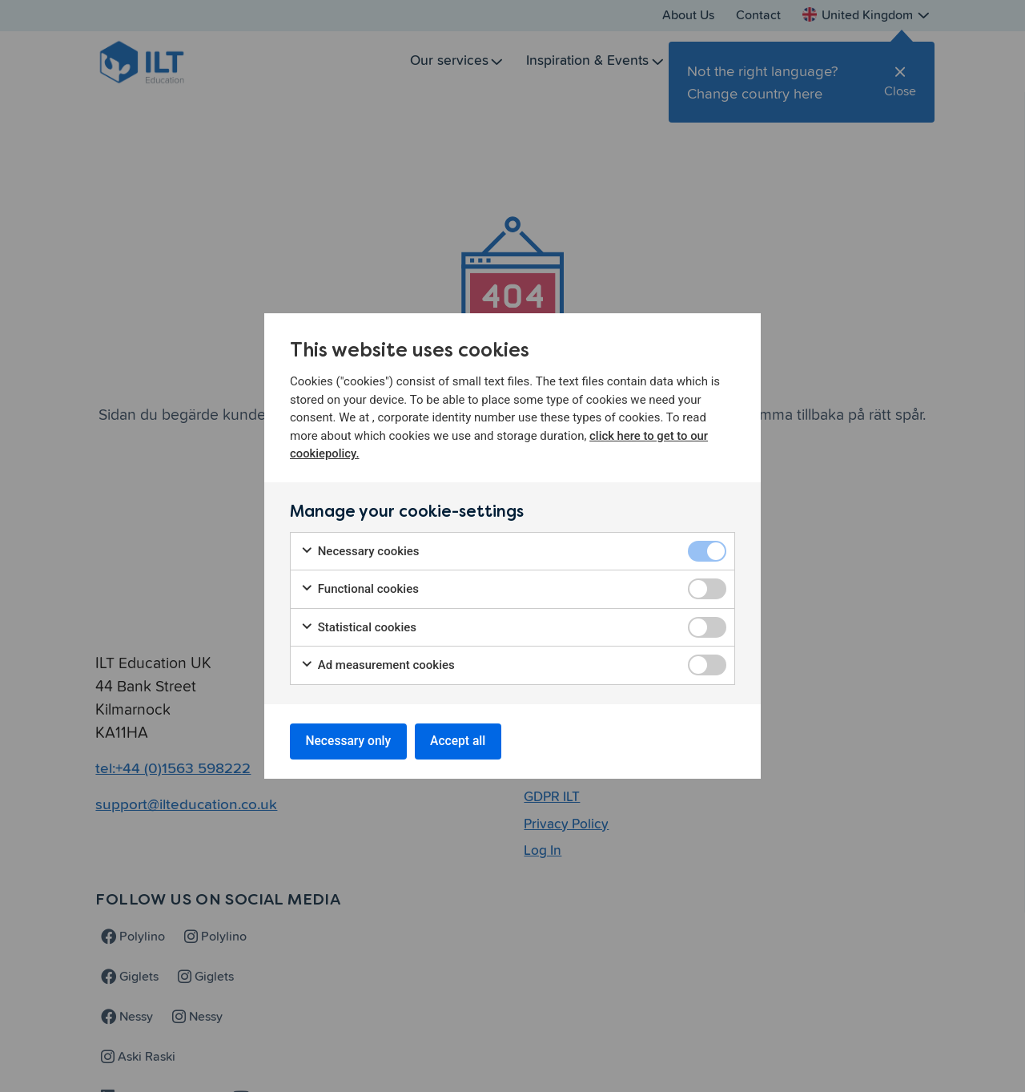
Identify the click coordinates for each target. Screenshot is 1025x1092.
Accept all (464, 740)
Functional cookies (359, 588)
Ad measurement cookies (377, 664)
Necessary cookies (360, 550)
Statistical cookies (358, 626)
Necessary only (350, 740)
